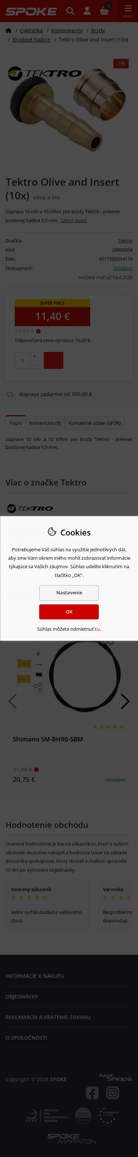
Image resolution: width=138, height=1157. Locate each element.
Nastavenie (69, 592)
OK (69, 611)
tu (97, 629)
